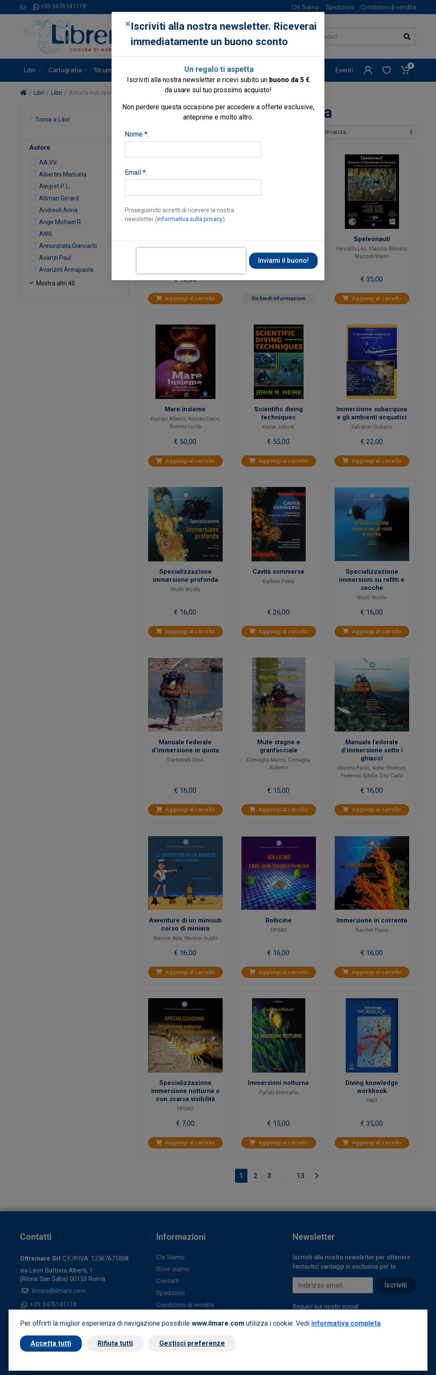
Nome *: (137, 134)
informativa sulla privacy (190, 219)
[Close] (128, 24)
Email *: (136, 172)
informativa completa (346, 1323)
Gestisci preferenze (192, 1343)
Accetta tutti (51, 1343)
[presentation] (191, 260)
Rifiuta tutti (115, 1343)
